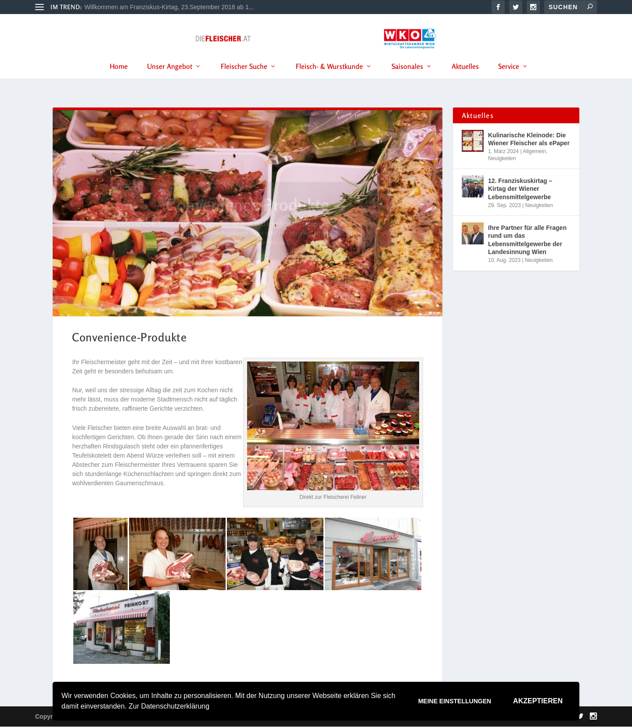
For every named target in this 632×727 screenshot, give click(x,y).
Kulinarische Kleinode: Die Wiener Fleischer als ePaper (529, 139)
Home (119, 78)
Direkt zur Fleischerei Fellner (332, 497)
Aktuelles (465, 78)
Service (508, 78)
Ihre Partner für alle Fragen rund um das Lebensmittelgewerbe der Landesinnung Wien (527, 240)
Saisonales (407, 78)
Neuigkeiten (502, 159)
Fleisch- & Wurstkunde (329, 78)
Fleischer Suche (244, 78)
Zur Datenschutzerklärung (169, 706)
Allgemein (534, 152)
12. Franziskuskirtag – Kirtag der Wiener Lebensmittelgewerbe (520, 189)
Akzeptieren (538, 701)
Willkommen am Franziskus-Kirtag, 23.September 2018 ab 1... (169, 7)
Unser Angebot (169, 78)
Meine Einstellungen (454, 701)
